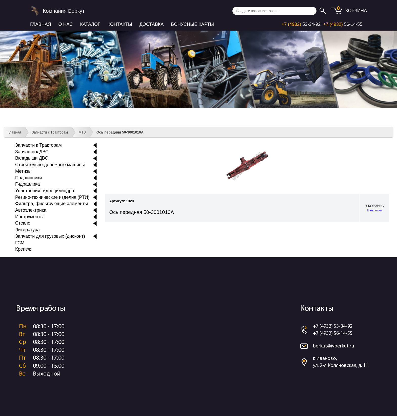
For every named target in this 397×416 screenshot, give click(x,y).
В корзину (374, 208)
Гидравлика (27, 184)
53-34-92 (301, 24)
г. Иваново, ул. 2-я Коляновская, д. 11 (340, 362)
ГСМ (20, 242)
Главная (40, 24)
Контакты (120, 24)
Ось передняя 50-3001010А (120, 132)
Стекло (22, 223)
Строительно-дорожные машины (50, 164)
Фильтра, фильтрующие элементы (51, 203)
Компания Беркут (64, 11)
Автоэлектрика (30, 210)
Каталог (90, 24)
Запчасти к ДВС (32, 151)
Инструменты (29, 216)
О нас (65, 24)
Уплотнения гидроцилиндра (44, 190)
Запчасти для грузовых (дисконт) (50, 236)
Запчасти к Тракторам (50, 132)
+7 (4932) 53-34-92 (332, 326)
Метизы (23, 171)
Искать (323, 11)
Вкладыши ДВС (31, 158)
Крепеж (23, 249)
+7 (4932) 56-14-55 (332, 333)
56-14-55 (342, 24)
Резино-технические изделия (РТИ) (52, 197)
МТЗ (82, 132)
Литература (27, 229)
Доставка (152, 24)
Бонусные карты (192, 24)
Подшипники (28, 177)
